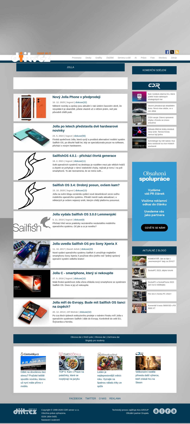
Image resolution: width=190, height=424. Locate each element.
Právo (143, 58)
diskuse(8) (79, 219)
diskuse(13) (81, 190)
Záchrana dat (113, 337)
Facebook (75, 398)
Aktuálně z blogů (154, 250)
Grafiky (98, 58)
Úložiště (110, 58)
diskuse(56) (80, 136)
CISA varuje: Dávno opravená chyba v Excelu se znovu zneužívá (160, 120)
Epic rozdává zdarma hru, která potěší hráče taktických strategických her (161, 96)
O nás (102, 398)
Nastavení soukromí (50, 420)
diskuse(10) (80, 278)
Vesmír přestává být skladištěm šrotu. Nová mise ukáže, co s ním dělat (161, 108)
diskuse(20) (87, 249)
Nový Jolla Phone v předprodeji (76, 97)
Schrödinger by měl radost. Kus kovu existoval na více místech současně (161, 143)
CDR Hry (154, 86)
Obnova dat (100, 337)
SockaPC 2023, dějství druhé (160, 270)
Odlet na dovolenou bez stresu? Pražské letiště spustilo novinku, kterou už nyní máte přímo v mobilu (33, 379)
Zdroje (174, 58)
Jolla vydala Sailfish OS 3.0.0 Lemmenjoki (84, 214)
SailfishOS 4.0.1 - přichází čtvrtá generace (84, 156)
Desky (88, 58)
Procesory (76, 58)
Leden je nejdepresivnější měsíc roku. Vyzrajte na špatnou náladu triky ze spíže (109, 379)
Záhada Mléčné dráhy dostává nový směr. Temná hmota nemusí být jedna (161, 132)
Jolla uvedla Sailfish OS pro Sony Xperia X (85, 244)
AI (136, 58)
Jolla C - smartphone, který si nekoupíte (83, 273)
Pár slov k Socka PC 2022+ (160, 294)
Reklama (115, 398)
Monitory (163, 58)
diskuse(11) (80, 161)
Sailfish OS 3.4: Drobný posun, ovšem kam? (86, 185)
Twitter (90, 398)
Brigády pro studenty (95, 340)
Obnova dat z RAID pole (82, 337)
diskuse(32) (81, 102)
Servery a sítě (124, 58)
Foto (153, 58)
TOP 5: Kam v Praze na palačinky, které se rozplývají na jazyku (71, 375)
